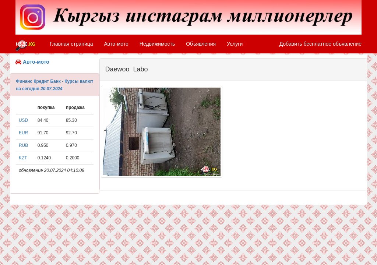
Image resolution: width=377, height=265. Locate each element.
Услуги (235, 44)
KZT (23, 157)
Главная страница (71, 44)
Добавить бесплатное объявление (320, 44)
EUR (23, 132)
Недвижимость (157, 44)
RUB (23, 145)
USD (23, 120)
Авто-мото (116, 44)
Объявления (201, 44)
